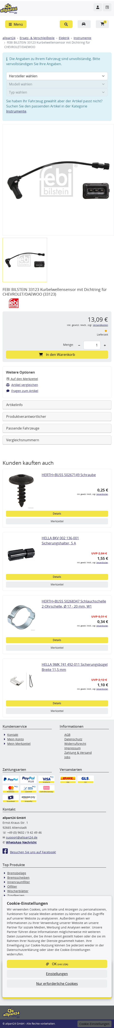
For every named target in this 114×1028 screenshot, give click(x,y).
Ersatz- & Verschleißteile (37, 38)
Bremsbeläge (16, 873)
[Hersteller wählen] (57, 76)
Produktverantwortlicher (26, 416)
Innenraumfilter (18, 882)
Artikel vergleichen (22, 385)
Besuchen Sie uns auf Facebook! (29, 852)
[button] (66, 24)
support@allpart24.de (21, 837)
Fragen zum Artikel (22, 391)
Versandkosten (100, 325)
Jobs (67, 757)
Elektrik (64, 38)
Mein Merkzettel (19, 744)
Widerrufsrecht (75, 744)
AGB (67, 735)
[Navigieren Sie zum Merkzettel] (107, 7)
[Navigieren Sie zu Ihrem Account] (97, 7)
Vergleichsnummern (22, 440)
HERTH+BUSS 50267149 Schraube (69, 474)
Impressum (72, 748)
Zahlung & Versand (78, 753)
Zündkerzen (15, 895)
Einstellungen (57, 973)
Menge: (68, 345)
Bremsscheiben (18, 877)
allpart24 (9, 38)
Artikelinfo (14, 404)
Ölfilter (12, 886)
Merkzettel (57, 521)
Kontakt (12, 735)
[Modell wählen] (57, 84)
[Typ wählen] (57, 92)
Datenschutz (73, 739)
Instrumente (82, 38)
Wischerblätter (17, 891)
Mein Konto (15, 739)
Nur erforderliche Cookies (57, 983)
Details (57, 513)
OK (57, 964)
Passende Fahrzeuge (22, 428)
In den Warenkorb (57, 354)
